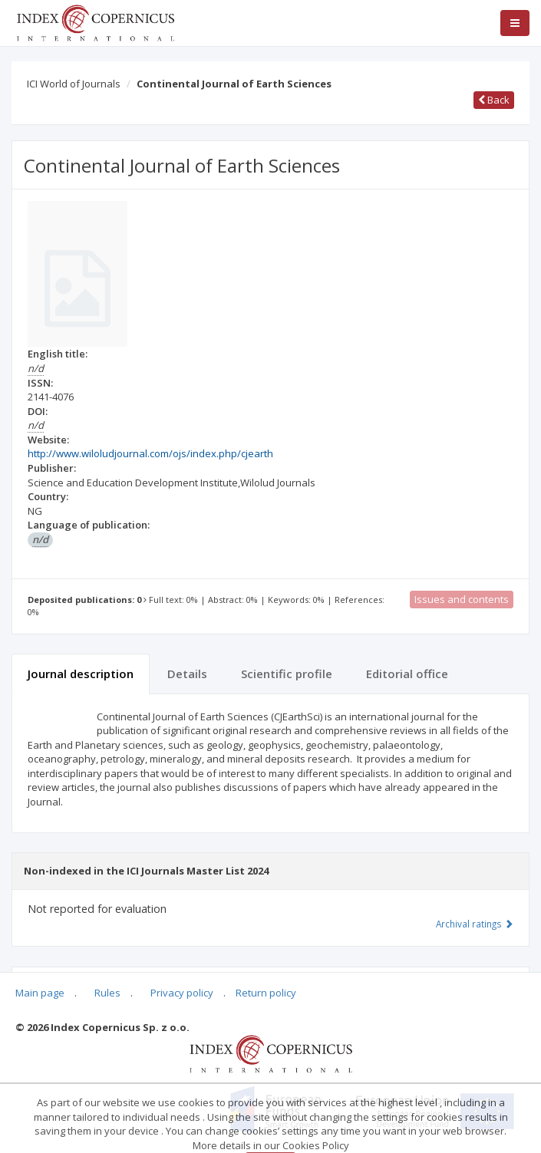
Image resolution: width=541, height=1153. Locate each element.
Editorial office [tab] (407, 673)
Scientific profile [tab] (286, 673)
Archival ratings (474, 923)
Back (494, 100)
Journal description (81, 673)
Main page (39, 993)
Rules (107, 993)
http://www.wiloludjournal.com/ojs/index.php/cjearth (150, 453)
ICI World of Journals (73, 84)
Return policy (266, 993)
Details (187, 673)
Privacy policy (181, 993)
